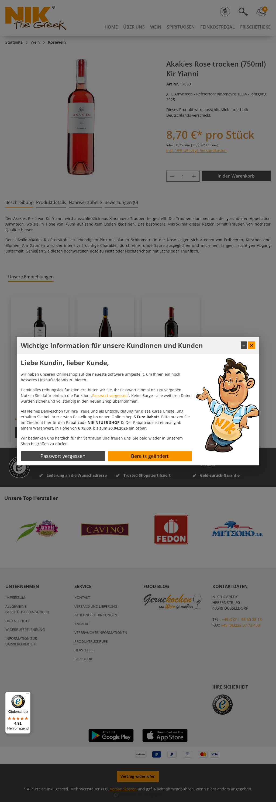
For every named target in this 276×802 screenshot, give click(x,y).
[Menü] (27, 695)
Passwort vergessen (110, 395)
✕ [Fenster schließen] (252, 345)
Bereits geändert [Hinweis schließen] (149, 456)
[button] (105, 422)
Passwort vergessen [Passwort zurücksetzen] (62, 456)
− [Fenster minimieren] (243, 345)
